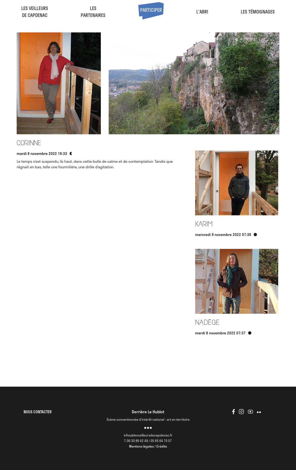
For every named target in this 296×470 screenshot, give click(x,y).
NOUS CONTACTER (38, 412)
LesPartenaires (93, 12)
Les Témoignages (258, 11)
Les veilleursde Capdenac (34, 12)
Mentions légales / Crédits (148, 446)
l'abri (202, 11)
